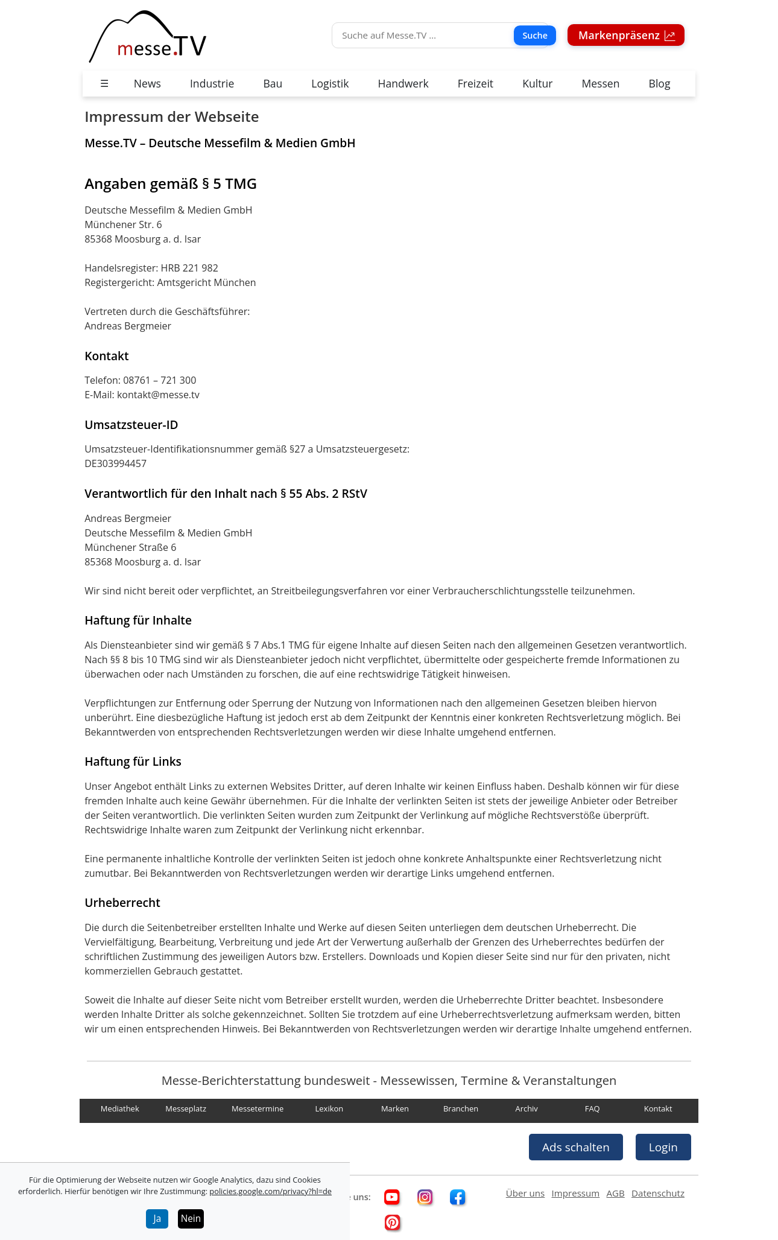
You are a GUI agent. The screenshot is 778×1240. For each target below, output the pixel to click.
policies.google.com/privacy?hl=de (270, 1191)
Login (663, 1147)
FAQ (592, 1109)
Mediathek (120, 1109)
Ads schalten (576, 1147)
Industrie (212, 83)
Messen (600, 83)
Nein (191, 1218)
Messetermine (257, 1109)
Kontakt (658, 1109)
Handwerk (403, 83)
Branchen (460, 1109)
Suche (535, 35)
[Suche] (440, 35)
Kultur (537, 83)
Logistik (330, 83)
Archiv (526, 1109)
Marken (395, 1109)
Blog (660, 83)
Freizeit (475, 83)
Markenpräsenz (620, 35)
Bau (272, 83)
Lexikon (329, 1109)
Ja (158, 1218)
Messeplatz (185, 1109)
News (147, 83)
